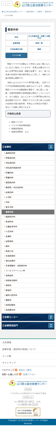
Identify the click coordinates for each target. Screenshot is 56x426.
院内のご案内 (25, 370)
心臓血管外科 (11, 226)
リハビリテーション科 (15, 270)
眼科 (8, 246)
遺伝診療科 (10, 261)
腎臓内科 (9, 177)
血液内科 (9, 192)
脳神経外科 (10, 217)
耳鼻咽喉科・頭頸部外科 (16, 266)
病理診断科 (10, 305)
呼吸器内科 (10, 158)
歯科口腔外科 (11, 295)
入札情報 (6, 342)
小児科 (8, 197)
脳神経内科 (10, 153)
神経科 (8, 285)
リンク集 (6, 356)
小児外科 (9, 231)
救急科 (8, 290)
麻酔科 (8, 300)
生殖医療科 (10, 256)
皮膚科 (8, 236)
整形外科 (9, 212)
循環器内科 (10, 182)
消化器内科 (10, 163)
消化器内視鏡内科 (13, 168)
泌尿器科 (9, 241)
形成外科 (9, 222)
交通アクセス (29, 374)
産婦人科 (9, 251)
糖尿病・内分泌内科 (14, 187)
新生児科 (9, 207)
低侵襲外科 (10, 310)
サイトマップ (9, 363)
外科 (8, 202)
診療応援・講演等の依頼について (19, 349)
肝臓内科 (9, 173)
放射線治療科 (11, 280)
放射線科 (9, 275)
